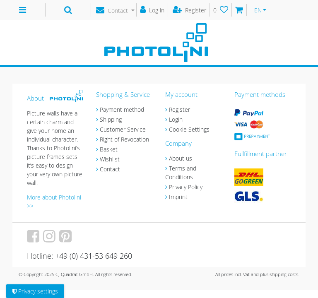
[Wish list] (221, 10)
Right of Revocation (124, 139)
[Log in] (152, 10)
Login (176, 119)
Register (179, 109)
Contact (110, 169)
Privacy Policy (185, 187)
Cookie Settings (189, 129)
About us (180, 158)
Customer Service (123, 129)
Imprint (178, 197)
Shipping (111, 119)
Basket (109, 149)
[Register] (189, 10)
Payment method (122, 109)
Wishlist (110, 159)
